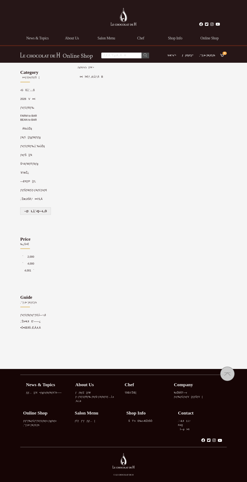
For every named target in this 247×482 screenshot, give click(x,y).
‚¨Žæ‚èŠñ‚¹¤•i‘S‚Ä (31, 198)
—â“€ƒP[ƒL (28, 181)
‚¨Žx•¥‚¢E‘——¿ (30, 321)
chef (140, 38)
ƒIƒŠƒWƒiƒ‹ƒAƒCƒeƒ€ (33, 190)
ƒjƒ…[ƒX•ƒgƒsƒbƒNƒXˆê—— (44, 392)
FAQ (180, 425)
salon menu (106, 38)
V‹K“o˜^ (171, 55)
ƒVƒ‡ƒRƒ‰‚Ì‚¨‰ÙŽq (32, 146)
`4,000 (27, 263)
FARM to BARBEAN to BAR (28, 117)
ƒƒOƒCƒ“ (187, 55)
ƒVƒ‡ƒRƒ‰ (27, 107)
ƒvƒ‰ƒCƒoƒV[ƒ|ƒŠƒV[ (188, 397)
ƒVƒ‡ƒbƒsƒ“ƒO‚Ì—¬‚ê (33, 315)
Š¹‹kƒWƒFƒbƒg (29, 163)
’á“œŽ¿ (24, 172)
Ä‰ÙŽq (26, 128)
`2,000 (27, 256)
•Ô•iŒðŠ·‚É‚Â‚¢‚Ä (30, 327)
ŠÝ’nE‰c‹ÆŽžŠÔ (139, 421)
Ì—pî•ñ (183, 429)
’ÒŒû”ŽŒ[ (130, 392)
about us (72, 38)
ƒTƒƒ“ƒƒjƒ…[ (85, 421)
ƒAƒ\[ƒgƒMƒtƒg (30, 137)
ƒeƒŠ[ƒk (26, 154)
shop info (175, 38)
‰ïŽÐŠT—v (180, 392)
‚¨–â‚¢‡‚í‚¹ (184, 421)
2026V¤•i (27, 98)
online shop (209, 38)
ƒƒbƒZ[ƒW (83, 392)
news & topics (37, 38)
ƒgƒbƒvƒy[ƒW (85, 67)
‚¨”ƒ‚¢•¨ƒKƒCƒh (207, 55)
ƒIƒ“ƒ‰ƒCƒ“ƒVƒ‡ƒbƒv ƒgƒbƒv (40, 421)
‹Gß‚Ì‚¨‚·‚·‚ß (27, 90)
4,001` (27, 270)
